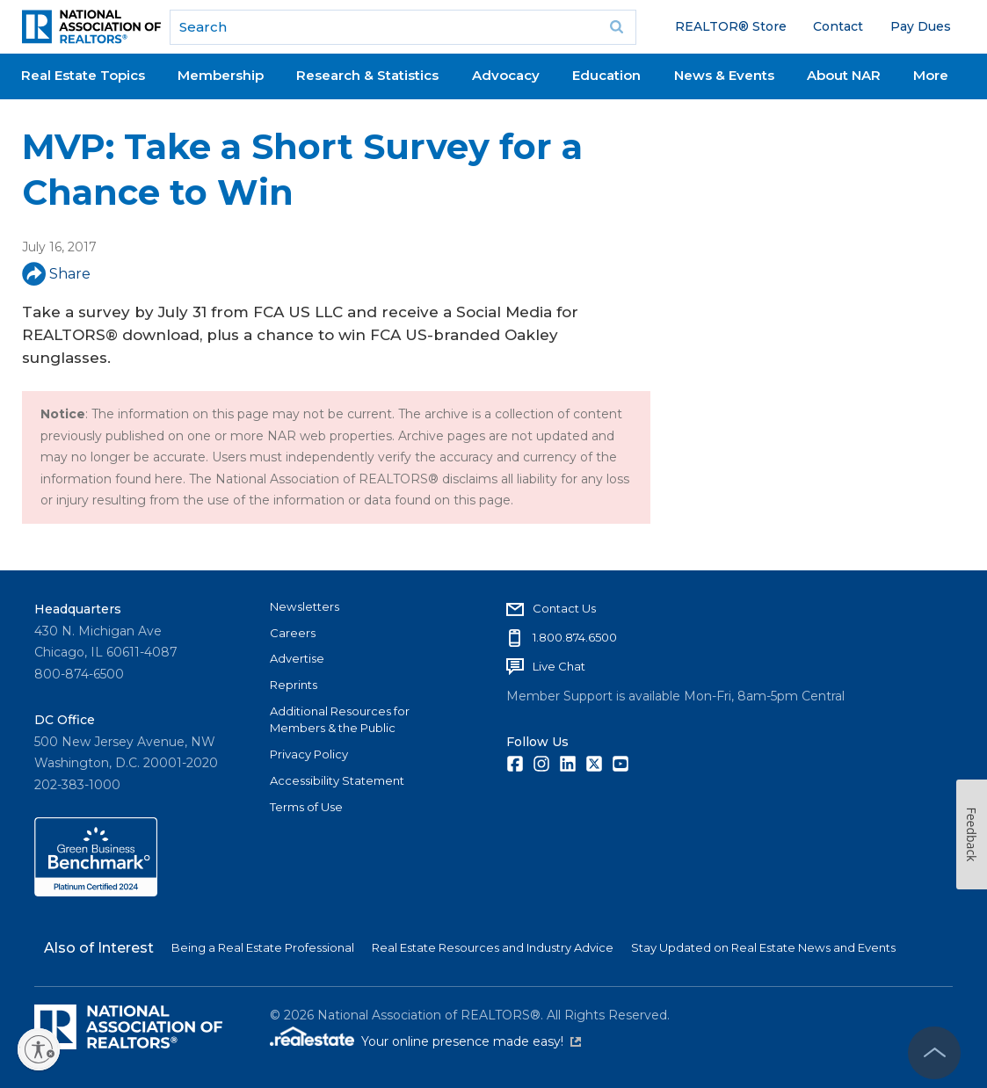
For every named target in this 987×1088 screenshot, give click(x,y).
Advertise (297, 658)
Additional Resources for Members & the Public (340, 720)
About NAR (844, 75)
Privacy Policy (309, 754)
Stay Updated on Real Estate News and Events (763, 947)
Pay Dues (920, 26)
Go (617, 27)
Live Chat (559, 666)
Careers (293, 633)
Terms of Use (306, 807)
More (930, 75)
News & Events (724, 75)
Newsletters (304, 606)
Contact (838, 26)
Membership (221, 75)
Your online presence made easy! (471, 1041)
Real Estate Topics (83, 75)
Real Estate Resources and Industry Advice (492, 947)
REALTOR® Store (731, 26)
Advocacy (506, 75)
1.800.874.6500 (575, 637)
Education (606, 75)
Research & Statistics (367, 75)
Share (56, 274)
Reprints (293, 685)
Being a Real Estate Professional (262, 947)
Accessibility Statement (337, 780)
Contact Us (564, 608)
